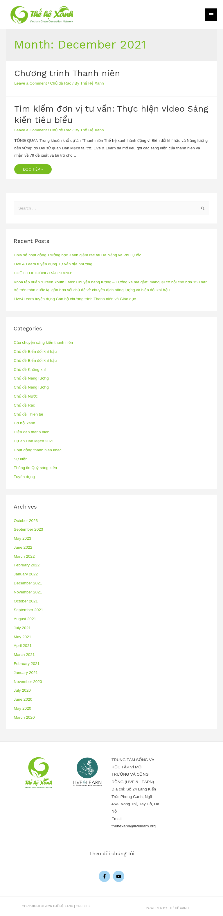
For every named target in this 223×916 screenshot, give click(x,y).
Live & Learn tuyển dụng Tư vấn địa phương (53, 264)
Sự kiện (20, 459)
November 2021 (28, 592)
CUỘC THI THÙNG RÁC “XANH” (43, 273)
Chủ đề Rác (60, 83)
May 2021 (22, 637)
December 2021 (28, 583)
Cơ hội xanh (24, 423)
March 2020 (24, 717)
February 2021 (26, 663)
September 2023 (28, 529)
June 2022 (23, 547)
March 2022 (24, 556)
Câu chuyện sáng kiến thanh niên (43, 342)
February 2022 (26, 565)
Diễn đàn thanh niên (31, 432)
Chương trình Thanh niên (67, 73)
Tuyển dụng (24, 477)
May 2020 (22, 708)
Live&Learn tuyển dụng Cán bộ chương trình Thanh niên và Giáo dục (75, 299)
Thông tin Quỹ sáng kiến (35, 468)
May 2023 (22, 538)
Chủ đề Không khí (30, 369)
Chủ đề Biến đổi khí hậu (35, 351)
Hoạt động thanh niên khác (37, 450)
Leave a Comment (30, 83)
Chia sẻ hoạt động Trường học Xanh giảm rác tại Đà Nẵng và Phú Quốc (77, 255)
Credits (83, 906)
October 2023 (26, 520)
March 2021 (24, 654)
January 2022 (26, 574)
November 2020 (28, 681)
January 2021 (26, 672)
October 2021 (26, 601)
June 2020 (23, 699)
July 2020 (22, 690)
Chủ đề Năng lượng (31, 378)
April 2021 (23, 645)
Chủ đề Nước (25, 396)
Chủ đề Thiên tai (28, 414)
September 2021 (28, 610)
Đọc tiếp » (33, 167)
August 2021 (25, 619)
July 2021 (22, 628)
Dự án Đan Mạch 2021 (34, 441)
